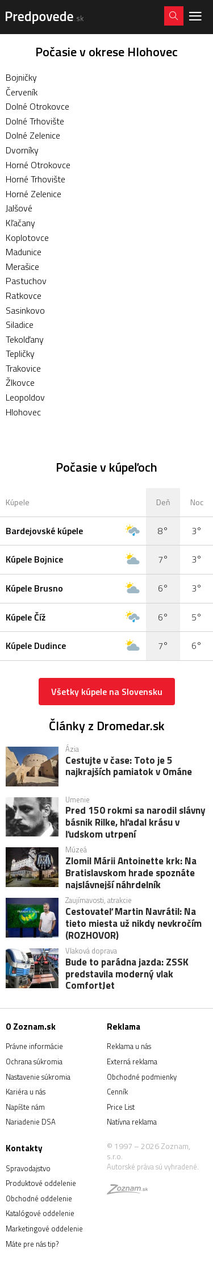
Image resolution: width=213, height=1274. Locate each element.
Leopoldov (25, 397)
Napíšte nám (25, 1107)
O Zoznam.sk (31, 1026)
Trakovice (23, 368)
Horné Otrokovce (38, 165)
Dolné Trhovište (35, 121)
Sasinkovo (25, 310)
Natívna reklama (132, 1121)
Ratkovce (23, 295)
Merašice (22, 266)
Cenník (117, 1091)
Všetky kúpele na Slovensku (106, 691)
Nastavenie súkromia (38, 1077)
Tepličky (20, 353)
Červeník (21, 92)
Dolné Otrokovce (37, 106)
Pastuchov (26, 281)
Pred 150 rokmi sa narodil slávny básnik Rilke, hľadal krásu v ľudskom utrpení (135, 822)
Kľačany (20, 223)
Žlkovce (20, 382)
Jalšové (19, 208)
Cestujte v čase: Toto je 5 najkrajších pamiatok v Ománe (128, 767)
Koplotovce (27, 237)
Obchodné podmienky (142, 1077)
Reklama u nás (129, 1046)
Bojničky (21, 77)
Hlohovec (23, 412)
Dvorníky (22, 150)
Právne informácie (34, 1046)
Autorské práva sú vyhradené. (153, 1166)
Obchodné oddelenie (39, 1198)
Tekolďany (25, 339)
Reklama (123, 1026)
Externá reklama (132, 1061)
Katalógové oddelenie (40, 1213)
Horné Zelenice (33, 194)
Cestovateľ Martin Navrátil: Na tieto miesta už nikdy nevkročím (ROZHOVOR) (133, 923)
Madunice (23, 252)
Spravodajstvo (28, 1168)
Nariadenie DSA (31, 1121)
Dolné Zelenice (33, 135)
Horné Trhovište (35, 179)
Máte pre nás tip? (32, 1244)
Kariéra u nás (25, 1091)
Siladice (20, 324)
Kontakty (24, 1148)
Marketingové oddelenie (44, 1228)
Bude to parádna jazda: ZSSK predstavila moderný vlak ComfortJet (127, 973)
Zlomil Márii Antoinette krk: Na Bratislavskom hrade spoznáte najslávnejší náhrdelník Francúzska (131, 872)
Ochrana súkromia (34, 1061)
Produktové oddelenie (41, 1183)
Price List (121, 1107)
